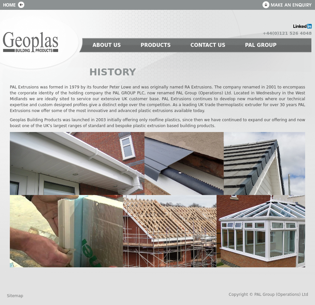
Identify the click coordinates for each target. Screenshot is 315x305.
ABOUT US (107, 45)
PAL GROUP (261, 45)
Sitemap (15, 296)
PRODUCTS (155, 45)
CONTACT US (207, 45)
